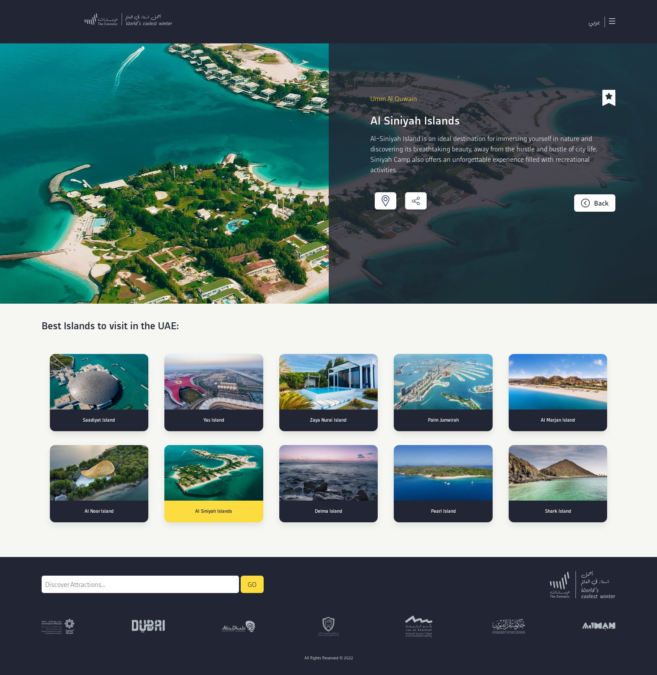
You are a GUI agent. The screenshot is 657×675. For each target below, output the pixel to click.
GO (252, 584)
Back (594, 203)
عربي (594, 22)
